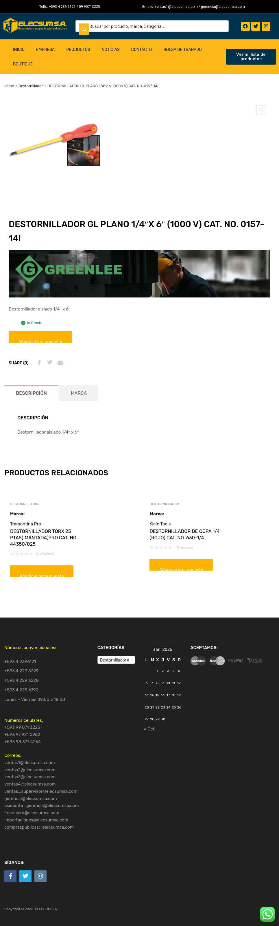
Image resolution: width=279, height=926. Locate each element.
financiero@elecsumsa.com (31, 812)
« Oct (149, 729)
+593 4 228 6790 (21, 690)
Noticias (111, 49)
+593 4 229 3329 (21, 670)
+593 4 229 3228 (21, 680)
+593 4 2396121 (20, 661)
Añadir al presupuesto (40, 341)
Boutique (23, 64)
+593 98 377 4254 (22, 741)
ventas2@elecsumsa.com (30, 769)
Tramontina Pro (25, 524)
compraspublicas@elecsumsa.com (39, 827)
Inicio (19, 49)
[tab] (31, 393)
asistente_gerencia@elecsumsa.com (41, 805)
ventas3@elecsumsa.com (30, 776)
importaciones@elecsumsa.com (36, 820)
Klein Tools (160, 524)
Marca (79, 393)
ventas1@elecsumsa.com (29, 762)
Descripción (31, 393)
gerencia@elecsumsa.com (30, 798)
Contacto (141, 49)
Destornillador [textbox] (114, 660)
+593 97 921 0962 (22, 734)
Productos (78, 49)
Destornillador (31, 86)
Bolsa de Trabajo (182, 49)
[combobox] (116, 660)
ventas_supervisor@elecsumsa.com (40, 791)
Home (9, 86)
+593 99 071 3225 (22, 727)
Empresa (45, 49)
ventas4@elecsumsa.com (30, 784)
